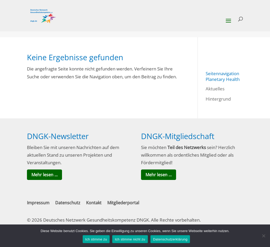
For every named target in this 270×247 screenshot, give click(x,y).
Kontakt (94, 203)
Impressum (38, 203)
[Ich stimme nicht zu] (263, 235)
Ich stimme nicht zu (130, 239)
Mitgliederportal (123, 203)
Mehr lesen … (44, 175)
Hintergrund (218, 99)
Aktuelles (215, 89)
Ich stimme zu (96, 239)
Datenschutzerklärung (170, 239)
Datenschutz (67, 203)
